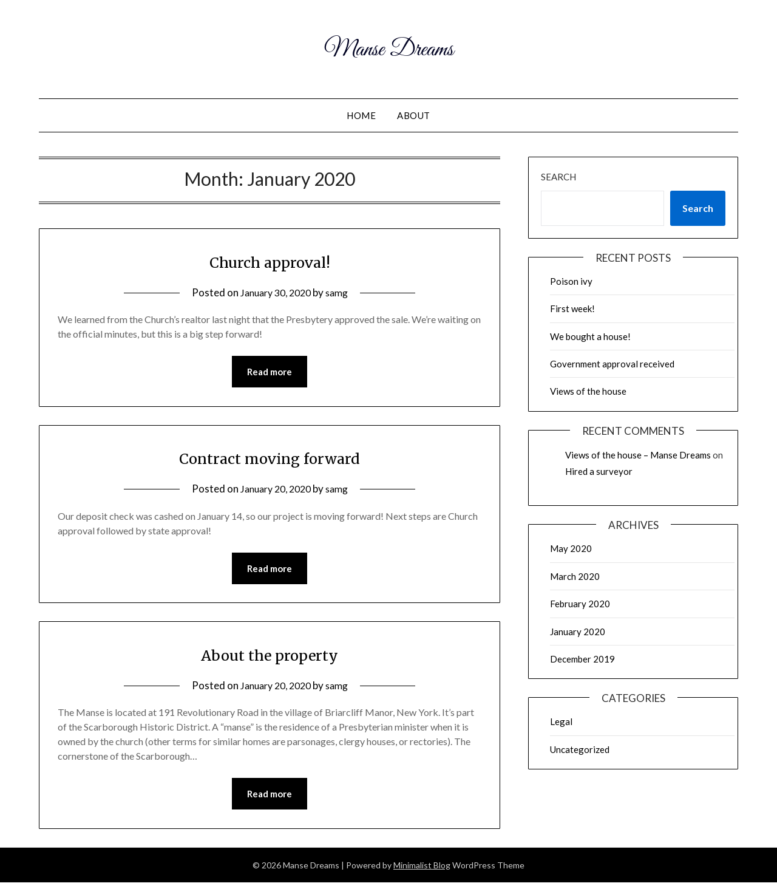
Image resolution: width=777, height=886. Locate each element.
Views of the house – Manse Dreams (638, 454)
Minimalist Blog (421, 869)
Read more (269, 372)
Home (361, 115)
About (413, 115)
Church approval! (269, 261)
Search (558, 176)
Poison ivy (571, 281)
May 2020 (571, 548)
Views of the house (588, 391)
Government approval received (612, 363)
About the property (270, 656)
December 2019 (582, 658)
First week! (572, 308)
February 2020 (580, 603)
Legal (561, 721)
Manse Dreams (389, 47)
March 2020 (575, 576)
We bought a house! (590, 336)
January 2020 (577, 631)
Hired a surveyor (599, 471)
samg (340, 292)
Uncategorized (579, 749)
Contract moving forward (269, 458)
